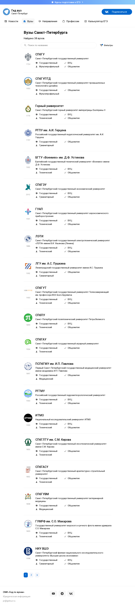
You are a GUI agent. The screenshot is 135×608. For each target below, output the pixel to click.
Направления (47, 21)
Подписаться (119, 11)
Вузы (28, 21)
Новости (11, 21)
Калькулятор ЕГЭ (96, 21)
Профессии (70, 21)
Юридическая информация (16, 596)
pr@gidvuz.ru (9, 601)
